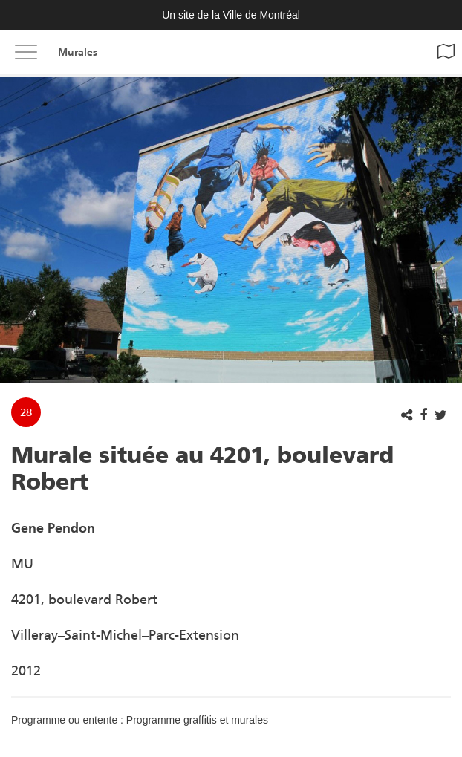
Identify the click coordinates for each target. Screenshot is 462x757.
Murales (77, 52)
